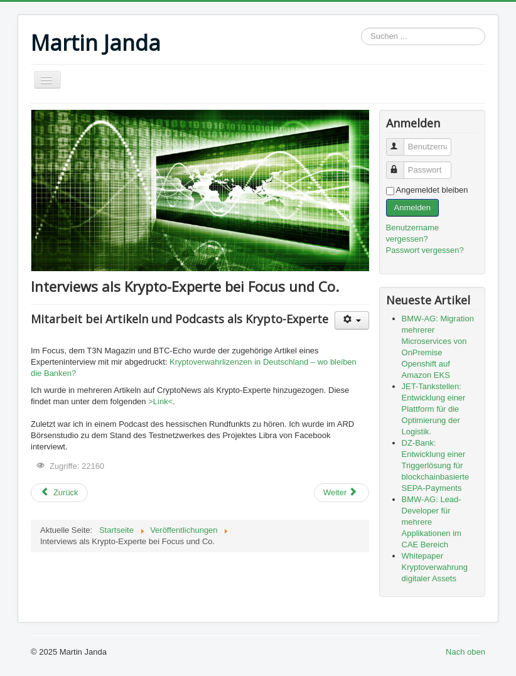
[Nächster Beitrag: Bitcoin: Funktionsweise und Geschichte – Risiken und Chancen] (341, 492)
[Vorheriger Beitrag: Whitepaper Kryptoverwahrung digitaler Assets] (59, 492)
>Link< (160, 401)
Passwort (400, 164)
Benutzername (400, 141)
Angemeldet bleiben (432, 190)
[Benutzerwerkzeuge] (352, 320)
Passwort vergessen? (425, 250)
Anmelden (412, 207)
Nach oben (465, 652)
